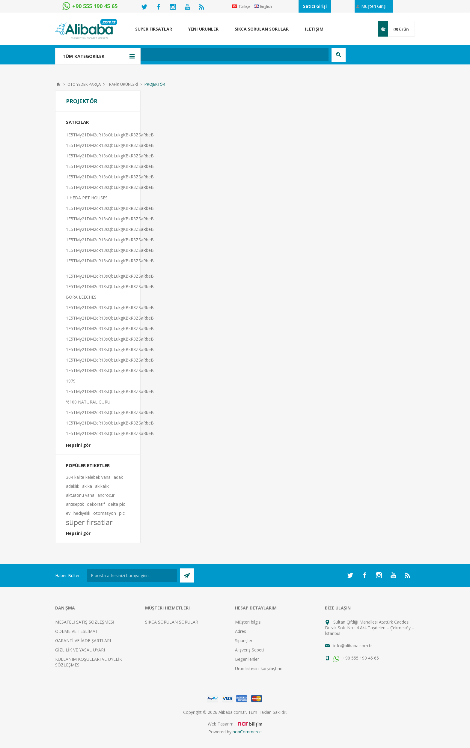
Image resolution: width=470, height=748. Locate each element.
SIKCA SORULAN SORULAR (171, 622)
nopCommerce (247, 732)
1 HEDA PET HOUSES (87, 198)
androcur (106, 495)
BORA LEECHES (81, 297)
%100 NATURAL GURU (88, 402)
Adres (240, 631)
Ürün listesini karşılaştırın (258, 668)
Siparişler (243, 640)
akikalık (102, 486)
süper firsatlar (89, 522)
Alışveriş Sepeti (249, 650)
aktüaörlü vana (80, 495)
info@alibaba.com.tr (352, 645)
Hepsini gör (78, 445)
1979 (71, 381)
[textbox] (203, 54)
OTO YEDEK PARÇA (84, 84)
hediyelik (81, 513)
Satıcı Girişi (315, 6)
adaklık (72, 486)
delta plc (116, 504)
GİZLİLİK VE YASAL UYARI (80, 650)
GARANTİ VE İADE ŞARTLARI (83, 640)
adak (118, 477)
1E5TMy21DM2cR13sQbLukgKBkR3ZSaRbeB (110, 135)
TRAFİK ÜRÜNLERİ (122, 84)
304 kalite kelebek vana (88, 477)
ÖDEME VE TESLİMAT (76, 631)
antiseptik (75, 504)
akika (87, 486)
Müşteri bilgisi (248, 622)
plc (122, 513)
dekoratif (96, 504)
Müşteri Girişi (373, 6)
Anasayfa (58, 84)
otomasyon (104, 513)
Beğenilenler (247, 659)
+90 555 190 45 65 (356, 658)
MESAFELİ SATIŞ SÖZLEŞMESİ (84, 622)
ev (68, 513)
